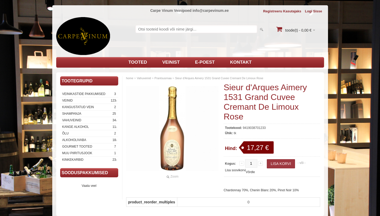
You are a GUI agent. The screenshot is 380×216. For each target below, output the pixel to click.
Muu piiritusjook (89, 153)
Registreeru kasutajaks (282, 11)
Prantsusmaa (163, 78)
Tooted (137, 62)
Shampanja (89, 113)
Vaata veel (89, 186)
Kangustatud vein (89, 107)
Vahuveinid (89, 120)
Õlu (89, 133)
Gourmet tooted (89, 146)
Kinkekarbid (89, 160)
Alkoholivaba (89, 140)
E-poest (205, 62)
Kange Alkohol (89, 127)
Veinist (171, 62)
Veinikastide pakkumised (89, 94)
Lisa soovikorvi (235, 170)
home (130, 78)
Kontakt (241, 62)
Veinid (89, 100)
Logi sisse (313, 11)
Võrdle (250, 172)
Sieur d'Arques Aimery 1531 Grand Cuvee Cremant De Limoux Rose (219, 78)
